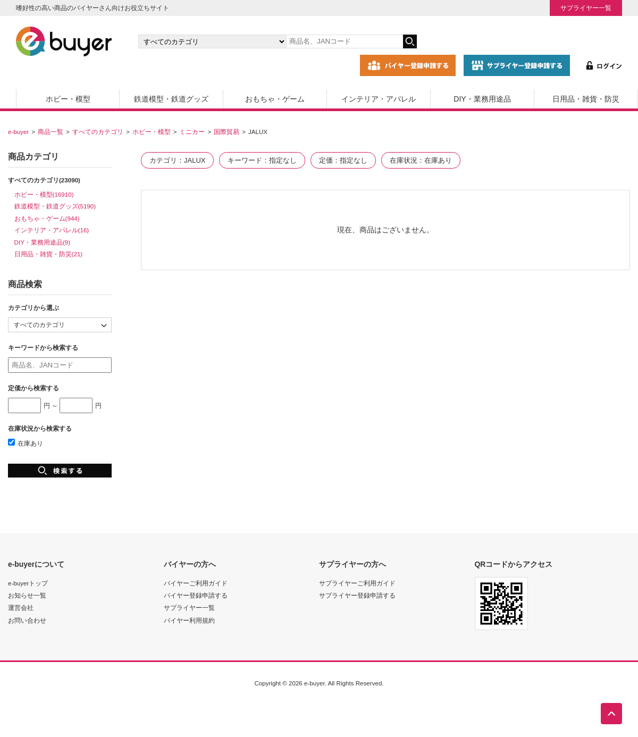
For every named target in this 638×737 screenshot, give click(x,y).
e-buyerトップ (28, 583)
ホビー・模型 (68, 99)
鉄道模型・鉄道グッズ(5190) (55, 206)
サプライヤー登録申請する (357, 595)
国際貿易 (226, 131)
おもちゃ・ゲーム (275, 99)
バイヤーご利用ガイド (196, 583)
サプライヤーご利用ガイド (357, 583)
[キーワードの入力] (344, 41)
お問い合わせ (27, 620)
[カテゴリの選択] (212, 41)
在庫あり (25, 443)
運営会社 (20, 607)
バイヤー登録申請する (196, 595)
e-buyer (18, 131)
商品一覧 (50, 131)
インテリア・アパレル (378, 99)
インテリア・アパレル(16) (51, 230)
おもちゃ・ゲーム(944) (47, 218)
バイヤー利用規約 (189, 620)
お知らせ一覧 (27, 595)
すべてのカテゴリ (97, 131)
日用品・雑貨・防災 (585, 99)
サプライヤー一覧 (585, 7)
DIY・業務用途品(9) (42, 242)
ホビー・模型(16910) (44, 194)
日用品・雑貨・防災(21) (48, 253)
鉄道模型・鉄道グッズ (171, 99)
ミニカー (192, 131)
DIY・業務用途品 (482, 99)
